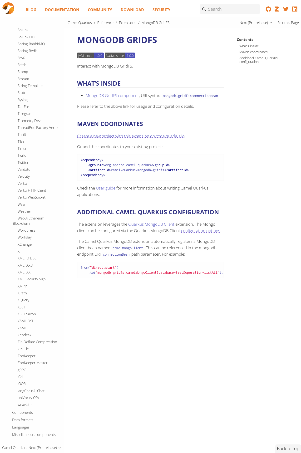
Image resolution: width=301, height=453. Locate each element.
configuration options (200, 230)
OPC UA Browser (31, 144)
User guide (105, 188)
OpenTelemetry (30, 207)
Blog (31, 9)
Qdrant (23, 338)
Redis (22, 393)
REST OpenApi (29, 366)
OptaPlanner (28, 221)
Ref (20, 401)
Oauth (23, 151)
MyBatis (24, 102)
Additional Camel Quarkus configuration (258, 60)
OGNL (22, 137)
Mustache (25, 95)
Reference (105, 22)
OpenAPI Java (28, 186)
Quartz (23, 345)
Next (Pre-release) (254, 22)
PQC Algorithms (30, 242)
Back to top (288, 448)
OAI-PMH (25, 130)
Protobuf (25, 303)
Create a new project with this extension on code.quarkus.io (131, 136)
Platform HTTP (29, 270)
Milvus (23, 60)
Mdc (21, 27)
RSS (21, 372)
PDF (21, 228)
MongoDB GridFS (32, 89)
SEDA (22, 435)
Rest (21, 407)
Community (100, 9)
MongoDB (26, 81)
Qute (21, 359)
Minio (22, 68)
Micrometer (27, 41)
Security (161, 9)
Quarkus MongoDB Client (151, 224)
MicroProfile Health (33, 35)
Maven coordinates (253, 52)
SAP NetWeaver (30, 421)
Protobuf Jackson (31, 310)
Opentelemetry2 (31, 214)
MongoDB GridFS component (112, 95)
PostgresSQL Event (33, 277)
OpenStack (26, 200)
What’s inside (249, 46)
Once (22, 172)
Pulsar (23, 324)
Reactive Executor (32, 380)
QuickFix (24, 352)
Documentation (62, 9)
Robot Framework (32, 414)
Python (23, 331)
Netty (22, 116)
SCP (21, 428)
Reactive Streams (31, 387)
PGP (21, 235)
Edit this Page (288, 22)
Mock (22, 75)
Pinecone (25, 263)
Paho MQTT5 (28, 256)
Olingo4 (24, 165)
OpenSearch (27, 193)
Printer (23, 296)
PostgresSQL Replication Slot (34, 287)
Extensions (127, 22)
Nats (21, 109)
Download (132, 9)
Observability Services (35, 158)
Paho (22, 249)
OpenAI (24, 179)
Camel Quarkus (80, 22)
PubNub (24, 317)
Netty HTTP (27, 123)
